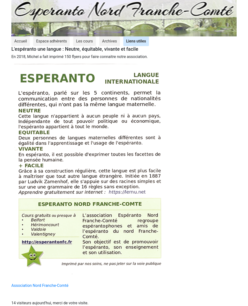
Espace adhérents (51, 41)
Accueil (20, 41)
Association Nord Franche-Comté (40, 285)
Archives (109, 41)
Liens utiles (136, 41)
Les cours (84, 41)
